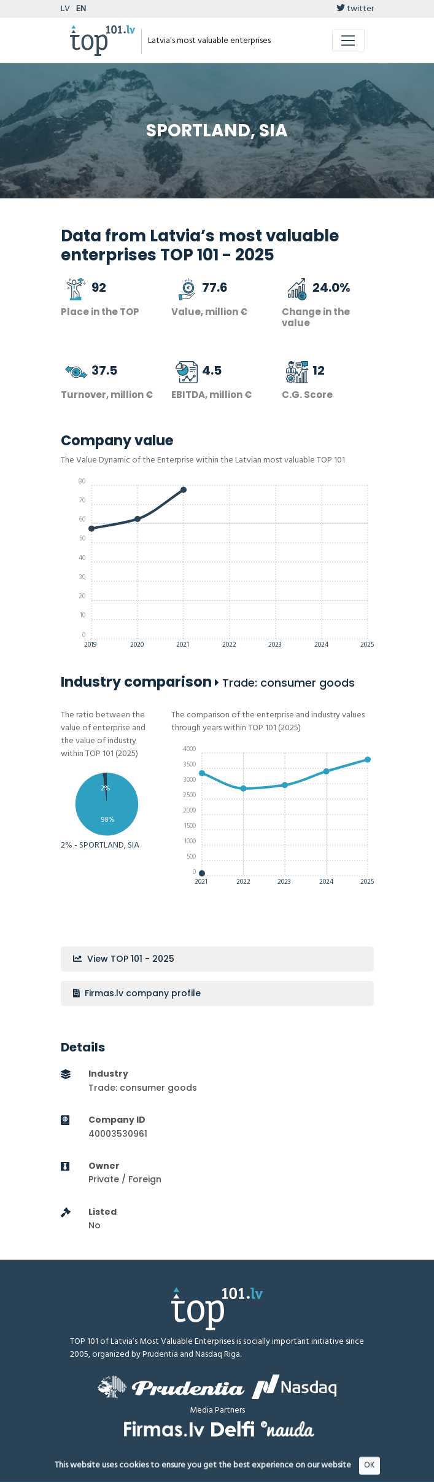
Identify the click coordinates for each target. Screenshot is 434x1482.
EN (81, 8)
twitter (355, 9)
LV (65, 8)
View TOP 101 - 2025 (123, 959)
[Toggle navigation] (348, 40)
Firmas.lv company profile (137, 993)
